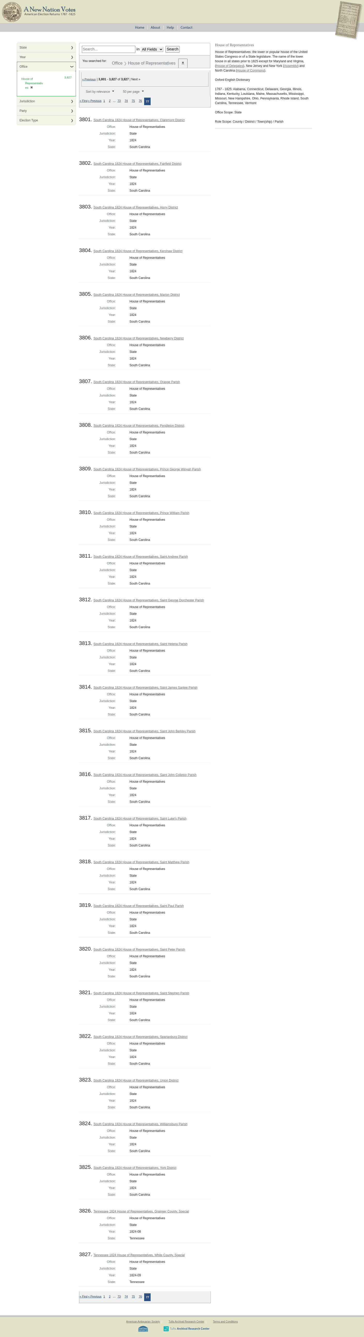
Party (23, 111)
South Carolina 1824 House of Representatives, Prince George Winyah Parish (147, 469)
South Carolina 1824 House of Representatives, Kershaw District (138, 251)
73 (119, 100)
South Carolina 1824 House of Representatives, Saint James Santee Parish (145, 687)
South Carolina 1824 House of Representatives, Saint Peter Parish (139, 949)
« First (84, 100)
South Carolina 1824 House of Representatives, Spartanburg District (141, 1037)
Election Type (28, 120)
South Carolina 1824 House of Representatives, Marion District (137, 295)
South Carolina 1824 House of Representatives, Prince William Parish (141, 513)
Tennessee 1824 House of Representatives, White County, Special (139, 1255)
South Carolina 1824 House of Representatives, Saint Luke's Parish (140, 818)
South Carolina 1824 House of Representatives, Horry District (136, 207)
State (23, 47)
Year (22, 57)
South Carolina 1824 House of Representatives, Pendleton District (139, 425)
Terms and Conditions (225, 1321)
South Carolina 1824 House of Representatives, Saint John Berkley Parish (145, 731)
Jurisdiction (27, 101)
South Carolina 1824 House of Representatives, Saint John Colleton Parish (145, 775)
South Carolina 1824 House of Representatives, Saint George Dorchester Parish (149, 600)
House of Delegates (229, 66)
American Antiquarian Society (143, 1321)
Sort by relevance (98, 92)
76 (140, 100)
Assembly (291, 66)
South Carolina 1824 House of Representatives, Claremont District (139, 120)
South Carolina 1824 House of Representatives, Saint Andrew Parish (141, 556)
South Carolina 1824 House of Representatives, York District (135, 1168)
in (138, 49)
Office (23, 66)
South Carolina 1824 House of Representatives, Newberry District (139, 338)
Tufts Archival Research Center (186, 1321)
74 (126, 100)
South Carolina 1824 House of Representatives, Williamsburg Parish (141, 1124)
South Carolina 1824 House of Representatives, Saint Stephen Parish (141, 993)
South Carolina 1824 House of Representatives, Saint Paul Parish (139, 906)
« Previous (89, 79)
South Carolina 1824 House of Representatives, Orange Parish (137, 382)
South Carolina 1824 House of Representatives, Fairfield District (137, 164)
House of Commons (250, 70)
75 (133, 100)
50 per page (131, 92)
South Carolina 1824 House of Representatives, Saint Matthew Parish (141, 862)
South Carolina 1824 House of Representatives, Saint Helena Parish (141, 644)
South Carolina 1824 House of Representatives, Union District (136, 1080)
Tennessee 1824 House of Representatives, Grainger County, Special (141, 1211)
